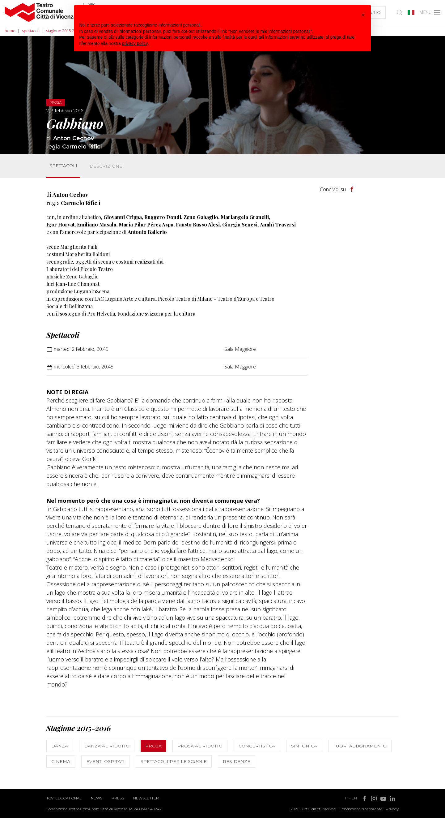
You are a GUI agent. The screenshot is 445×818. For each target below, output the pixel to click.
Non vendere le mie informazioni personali (270, 31)
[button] (363, 15)
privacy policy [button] (135, 43)
